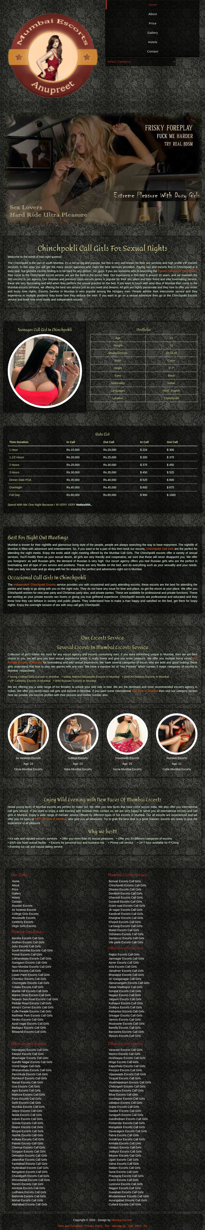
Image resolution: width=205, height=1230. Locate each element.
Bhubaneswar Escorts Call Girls (129, 1196)
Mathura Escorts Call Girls (28, 1094)
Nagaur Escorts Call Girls (125, 995)
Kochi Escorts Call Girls (124, 1180)
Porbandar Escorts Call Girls (127, 1123)
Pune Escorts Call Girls (26, 1098)
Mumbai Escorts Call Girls (28, 1106)
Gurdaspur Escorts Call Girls (127, 1098)
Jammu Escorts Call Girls (125, 1019)
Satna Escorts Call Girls (124, 1163)
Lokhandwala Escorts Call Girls (31, 958)
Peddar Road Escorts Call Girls (31, 1003)
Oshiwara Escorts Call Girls (126, 934)
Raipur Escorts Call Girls (27, 1127)
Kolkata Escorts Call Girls (28, 1139)
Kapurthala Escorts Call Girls (127, 1066)
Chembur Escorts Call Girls (29, 979)
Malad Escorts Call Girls (124, 930)
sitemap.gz (119, 1226)
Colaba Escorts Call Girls (28, 987)
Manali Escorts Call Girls (27, 1082)
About (152, 14)
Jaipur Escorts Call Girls (27, 1110)
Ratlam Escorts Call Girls (125, 1167)
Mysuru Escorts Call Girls (125, 1035)
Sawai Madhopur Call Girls (126, 987)
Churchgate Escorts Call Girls (30, 983)
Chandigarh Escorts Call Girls (30, 1176)
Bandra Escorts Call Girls (28, 938)
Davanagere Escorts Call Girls (128, 1131)
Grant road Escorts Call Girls (127, 905)
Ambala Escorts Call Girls (125, 1143)
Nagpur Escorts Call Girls (125, 1188)
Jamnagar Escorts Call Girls (126, 958)
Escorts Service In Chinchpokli (177, 271)
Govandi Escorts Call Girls (125, 901)
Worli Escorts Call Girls (26, 970)
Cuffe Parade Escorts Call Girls (31, 1011)
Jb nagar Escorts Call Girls (126, 909)
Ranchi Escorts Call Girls (27, 1184)
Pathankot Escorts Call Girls (126, 1011)
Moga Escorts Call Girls (124, 1062)
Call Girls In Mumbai (145, 691)
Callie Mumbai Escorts (177, 769)
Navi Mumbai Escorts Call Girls (31, 966)
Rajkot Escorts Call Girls (124, 954)
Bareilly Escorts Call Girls (125, 1027)
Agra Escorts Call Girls (26, 1090)
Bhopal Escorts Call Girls (27, 1131)
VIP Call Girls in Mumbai (50, 819)
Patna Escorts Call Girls (124, 1135)
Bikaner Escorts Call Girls (125, 1155)
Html (138, 1226)
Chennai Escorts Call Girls (28, 1147)
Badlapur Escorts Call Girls (29, 1027)
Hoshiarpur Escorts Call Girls (127, 1058)
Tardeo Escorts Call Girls (27, 1019)
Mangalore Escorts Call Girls (127, 1127)
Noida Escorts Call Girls (27, 1115)
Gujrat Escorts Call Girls (124, 1106)
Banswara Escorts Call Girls (126, 1031)
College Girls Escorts (25, 913)
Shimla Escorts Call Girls (27, 1123)
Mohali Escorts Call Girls (27, 1200)
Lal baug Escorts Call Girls (125, 926)
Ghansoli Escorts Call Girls (126, 897)
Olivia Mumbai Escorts (28, 769)
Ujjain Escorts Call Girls (124, 1159)
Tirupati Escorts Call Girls (125, 1078)
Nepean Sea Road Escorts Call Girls (35, 999)
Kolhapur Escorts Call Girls (126, 1003)
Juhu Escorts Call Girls (26, 946)
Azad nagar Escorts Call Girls (30, 1023)
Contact (152, 51)
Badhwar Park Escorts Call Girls (32, 1015)
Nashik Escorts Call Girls (27, 1135)
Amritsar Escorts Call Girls (28, 1188)
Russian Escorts (176, 758)
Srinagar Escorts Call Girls (125, 1015)
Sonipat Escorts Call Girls (125, 991)
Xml (130, 1226)
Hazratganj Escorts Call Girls (30, 1049)
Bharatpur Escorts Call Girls (126, 974)
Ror (107, 1226)
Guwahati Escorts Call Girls (126, 1192)
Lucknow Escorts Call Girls (126, 1184)
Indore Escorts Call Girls (27, 1119)
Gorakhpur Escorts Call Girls (127, 1139)
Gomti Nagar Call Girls (26, 1066)
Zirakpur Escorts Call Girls (125, 1007)
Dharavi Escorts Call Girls (125, 889)
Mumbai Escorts (121, 1220)
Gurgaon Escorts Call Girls (29, 1151)
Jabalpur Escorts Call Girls (125, 1102)
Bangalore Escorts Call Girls (30, 1171)
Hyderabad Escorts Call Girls (30, 1167)
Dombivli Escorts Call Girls (125, 893)
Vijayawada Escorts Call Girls (127, 1074)
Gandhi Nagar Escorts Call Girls (32, 1062)
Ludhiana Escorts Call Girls (29, 1192)
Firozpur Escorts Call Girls (125, 1070)
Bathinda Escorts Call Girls (29, 1196)
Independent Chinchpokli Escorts (35, 584)
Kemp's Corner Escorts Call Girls (32, 1007)
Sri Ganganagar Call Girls (125, 979)
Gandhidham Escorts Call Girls (128, 1119)
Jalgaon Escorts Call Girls (125, 999)
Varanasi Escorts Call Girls (125, 1049)
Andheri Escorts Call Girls (28, 942)
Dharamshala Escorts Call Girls (32, 1070)
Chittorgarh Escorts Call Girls (127, 1086)
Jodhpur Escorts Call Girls (125, 1151)
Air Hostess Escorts (28, 758)
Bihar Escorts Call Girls (123, 1094)
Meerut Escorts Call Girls (124, 1054)
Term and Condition (70, 1226)
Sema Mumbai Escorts (127, 769)
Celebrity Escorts (22, 922)
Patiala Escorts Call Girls (27, 1143)
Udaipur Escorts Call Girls (125, 1147)
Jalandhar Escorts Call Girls (29, 1159)
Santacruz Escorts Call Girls (126, 938)
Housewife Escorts (127, 758)
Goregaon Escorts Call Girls (29, 962)
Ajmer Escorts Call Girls (124, 962)
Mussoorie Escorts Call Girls (127, 1023)
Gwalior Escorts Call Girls (125, 1110)
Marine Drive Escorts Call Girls (31, 995)
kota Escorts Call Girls (123, 966)
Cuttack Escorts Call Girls (125, 1204)
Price (152, 23)
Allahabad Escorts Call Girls (29, 1204)
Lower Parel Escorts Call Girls (31, 974)
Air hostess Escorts (24, 909)
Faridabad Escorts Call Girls (29, 1163)
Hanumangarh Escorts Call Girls (129, 983)
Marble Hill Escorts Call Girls (30, 991)
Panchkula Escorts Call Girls (30, 1074)
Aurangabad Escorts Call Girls (128, 1200)
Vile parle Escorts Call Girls (126, 942)
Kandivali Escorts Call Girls (126, 913)
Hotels (152, 42)
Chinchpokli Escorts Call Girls (127, 885)
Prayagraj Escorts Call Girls (126, 1176)
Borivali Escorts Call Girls (125, 881)
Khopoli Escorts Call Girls (125, 922)
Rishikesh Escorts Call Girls (29, 1078)
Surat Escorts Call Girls (123, 1171)
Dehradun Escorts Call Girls (29, 1155)
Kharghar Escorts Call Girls (126, 918)
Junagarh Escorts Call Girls (126, 1115)
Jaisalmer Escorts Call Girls (126, 970)
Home (152, 4)
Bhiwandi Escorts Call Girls (29, 1031)
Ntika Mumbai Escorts (78, 769)
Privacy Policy (94, 1226)
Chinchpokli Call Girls (160, 548)
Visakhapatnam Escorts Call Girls (130, 1082)
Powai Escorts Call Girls (27, 954)
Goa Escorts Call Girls (26, 1086)
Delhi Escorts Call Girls (26, 1102)
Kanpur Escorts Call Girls (28, 1054)
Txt (145, 1226)
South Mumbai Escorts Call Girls (32, 950)
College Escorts (78, 758)
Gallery (152, 32)
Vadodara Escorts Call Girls (126, 1090)
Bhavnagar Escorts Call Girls (30, 1058)
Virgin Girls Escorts (24, 926)
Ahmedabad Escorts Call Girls (31, 1180)
